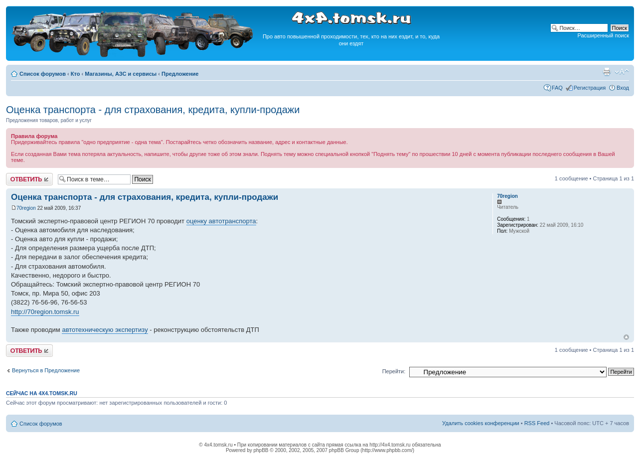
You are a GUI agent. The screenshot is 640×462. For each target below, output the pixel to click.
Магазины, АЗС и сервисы (121, 74)
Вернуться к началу (626, 337)
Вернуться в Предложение (46, 370)
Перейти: (394, 371)
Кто (75, 74)
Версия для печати (606, 71)
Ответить (29, 179)
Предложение (179, 74)
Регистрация (590, 88)
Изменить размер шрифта (622, 71)
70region (26, 208)
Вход (623, 88)
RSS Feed (537, 423)
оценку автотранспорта (221, 221)
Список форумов (42, 74)
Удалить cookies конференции (480, 423)
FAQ (557, 88)
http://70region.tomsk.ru (45, 311)
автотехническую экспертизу (105, 329)
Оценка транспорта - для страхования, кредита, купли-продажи (153, 109)
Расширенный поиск (603, 35)
